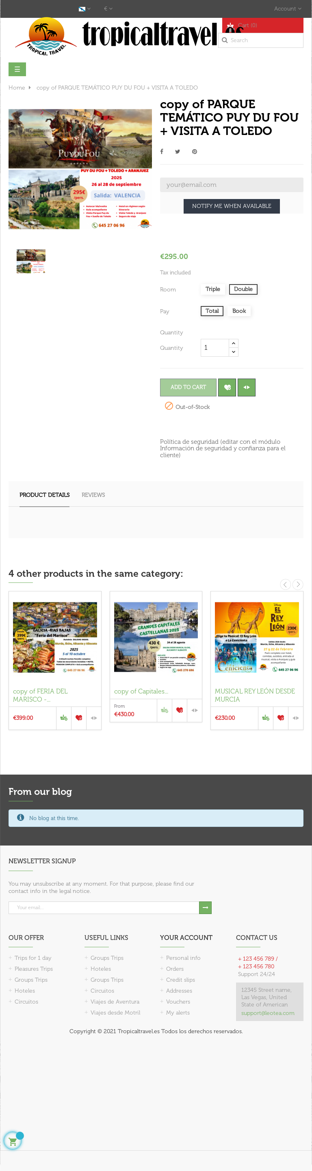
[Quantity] (215, 348)
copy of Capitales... (141, 691)
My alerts (178, 1012)
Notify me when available (231, 206)
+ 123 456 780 (256, 966)
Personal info (183, 958)
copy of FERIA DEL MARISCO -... (40, 695)
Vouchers (178, 1001)
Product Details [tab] (44, 495)
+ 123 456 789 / (258, 958)
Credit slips (180, 979)
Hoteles (25, 990)
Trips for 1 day (33, 958)
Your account (186, 938)
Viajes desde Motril (115, 1012)
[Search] (261, 40)
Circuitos (26, 1001)
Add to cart (188, 387)
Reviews (93, 495)
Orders (175, 968)
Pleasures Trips (34, 968)
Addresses (179, 990)
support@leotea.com (268, 1013)
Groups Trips (31, 979)
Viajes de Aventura (115, 1001)
